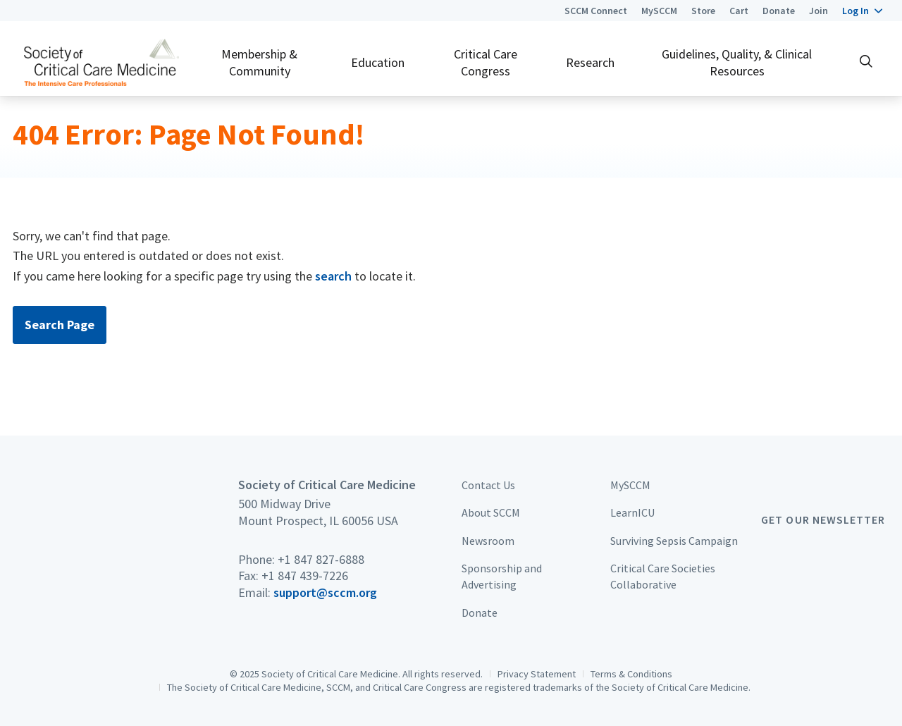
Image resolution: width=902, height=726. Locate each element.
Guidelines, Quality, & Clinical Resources (737, 62)
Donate (778, 10)
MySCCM (659, 10)
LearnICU (632, 512)
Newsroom (488, 541)
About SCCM (491, 512)
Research (590, 62)
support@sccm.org (325, 592)
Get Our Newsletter (823, 519)
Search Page (59, 324)
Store (703, 10)
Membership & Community (259, 62)
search (333, 276)
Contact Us (488, 485)
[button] (862, 10)
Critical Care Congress (485, 62)
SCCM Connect (595, 10)
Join (818, 10)
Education (377, 62)
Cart (738, 10)
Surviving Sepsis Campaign (674, 541)
